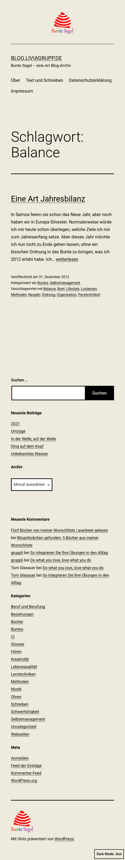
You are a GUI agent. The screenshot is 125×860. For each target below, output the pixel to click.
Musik (16, 689)
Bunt (61, 289)
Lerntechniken (23, 674)
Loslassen (89, 289)
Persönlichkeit (89, 295)
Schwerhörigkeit (25, 711)
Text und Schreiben (44, 80)
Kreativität (20, 659)
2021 (15, 423)
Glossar (17, 644)
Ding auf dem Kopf (27, 446)
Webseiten (20, 734)
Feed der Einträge (26, 765)
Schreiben (19, 704)
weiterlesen (67, 259)
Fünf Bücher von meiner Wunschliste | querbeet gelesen (59, 530)
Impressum (22, 91)
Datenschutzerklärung (90, 80)
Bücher (17, 621)
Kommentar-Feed (26, 773)
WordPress (64, 839)
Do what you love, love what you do (60, 560)
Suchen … (19, 380)
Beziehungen (22, 614)
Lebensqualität (24, 666)
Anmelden (20, 758)
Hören (16, 651)
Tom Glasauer (23, 575)
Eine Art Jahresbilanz (48, 199)
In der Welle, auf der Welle (33, 438)
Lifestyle (72, 289)
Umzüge (18, 431)
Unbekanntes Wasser (29, 453)
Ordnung (48, 295)
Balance (49, 289)
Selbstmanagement (65, 283)
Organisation (67, 295)
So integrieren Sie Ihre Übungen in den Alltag (69, 552)
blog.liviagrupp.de (36, 58)
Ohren (16, 696)
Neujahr (34, 295)
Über (15, 80)
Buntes (42, 283)
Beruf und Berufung (28, 606)
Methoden (19, 295)
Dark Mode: (109, 854)
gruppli (17, 552)
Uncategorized (23, 726)
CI (13, 636)
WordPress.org (24, 780)
